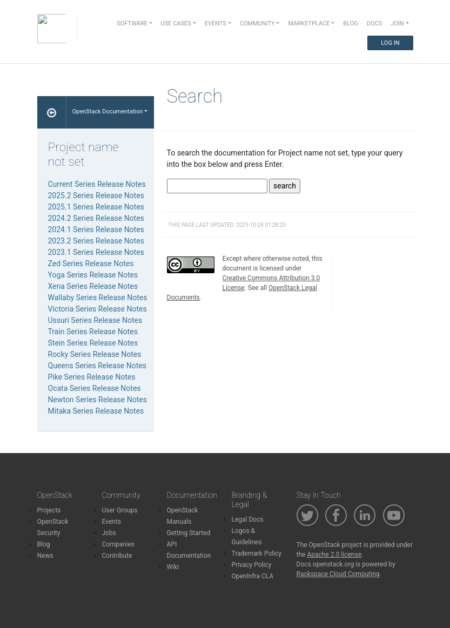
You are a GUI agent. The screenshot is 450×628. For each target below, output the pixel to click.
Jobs (109, 533)
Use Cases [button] (176, 23)
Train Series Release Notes (93, 331)
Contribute (117, 555)
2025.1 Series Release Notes (96, 206)
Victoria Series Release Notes (97, 309)
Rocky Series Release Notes (95, 354)
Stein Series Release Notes (93, 343)
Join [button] (397, 23)
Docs (374, 23)
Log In (390, 42)
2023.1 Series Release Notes (96, 252)
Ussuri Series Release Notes (95, 320)
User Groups (120, 510)
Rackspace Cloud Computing (338, 574)
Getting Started (189, 533)
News (45, 555)
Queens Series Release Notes (97, 365)
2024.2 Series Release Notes (96, 218)
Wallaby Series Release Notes (97, 297)
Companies (118, 544)
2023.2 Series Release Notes (96, 241)
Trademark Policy (257, 553)
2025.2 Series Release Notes (96, 195)
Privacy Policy (252, 565)
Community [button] (257, 23)
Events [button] (215, 23)
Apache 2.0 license (334, 554)
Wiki (173, 567)
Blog (350, 23)
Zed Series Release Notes (91, 263)
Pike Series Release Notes (92, 377)
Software (132, 23)
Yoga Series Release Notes (93, 275)
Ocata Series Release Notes (94, 388)
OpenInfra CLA (253, 576)
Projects (49, 510)
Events (112, 521)
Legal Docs (248, 519)
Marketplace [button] (309, 23)
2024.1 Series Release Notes (96, 229)
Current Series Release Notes (97, 184)
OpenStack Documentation (107, 111)
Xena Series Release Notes (93, 286)
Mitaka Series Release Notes (96, 411)
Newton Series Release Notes (97, 399)
